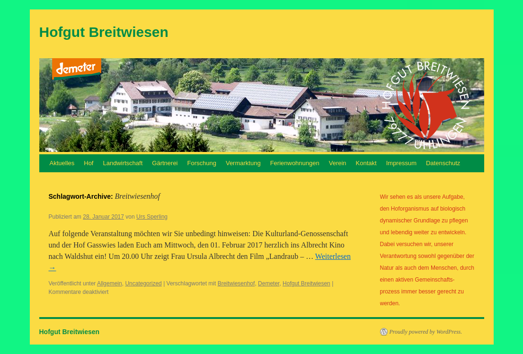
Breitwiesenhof (236, 283)
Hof (88, 163)
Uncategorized (143, 283)
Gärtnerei (164, 163)
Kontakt (366, 163)
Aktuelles (62, 163)
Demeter (268, 283)
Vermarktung (243, 163)
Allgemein (109, 283)
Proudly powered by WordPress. (426, 331)
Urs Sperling (152, 216)
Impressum (401, 163)
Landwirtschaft (122, 163)
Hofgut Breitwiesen (103, 32)
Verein (337, 163)
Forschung (201, 163)
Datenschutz (443, 163)
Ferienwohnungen (294, 163)
